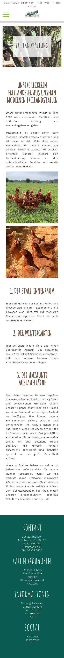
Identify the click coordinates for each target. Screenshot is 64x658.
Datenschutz (32, 610)
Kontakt (32, 576)
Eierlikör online (32, 573)
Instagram (32, 640)
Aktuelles (32, 583)
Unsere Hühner (32, 570)
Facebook (32, 636)
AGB (32, 616)
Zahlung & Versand (32, 603)
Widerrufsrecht (32, 606)
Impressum (32, 613)
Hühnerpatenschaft (32, 580)
